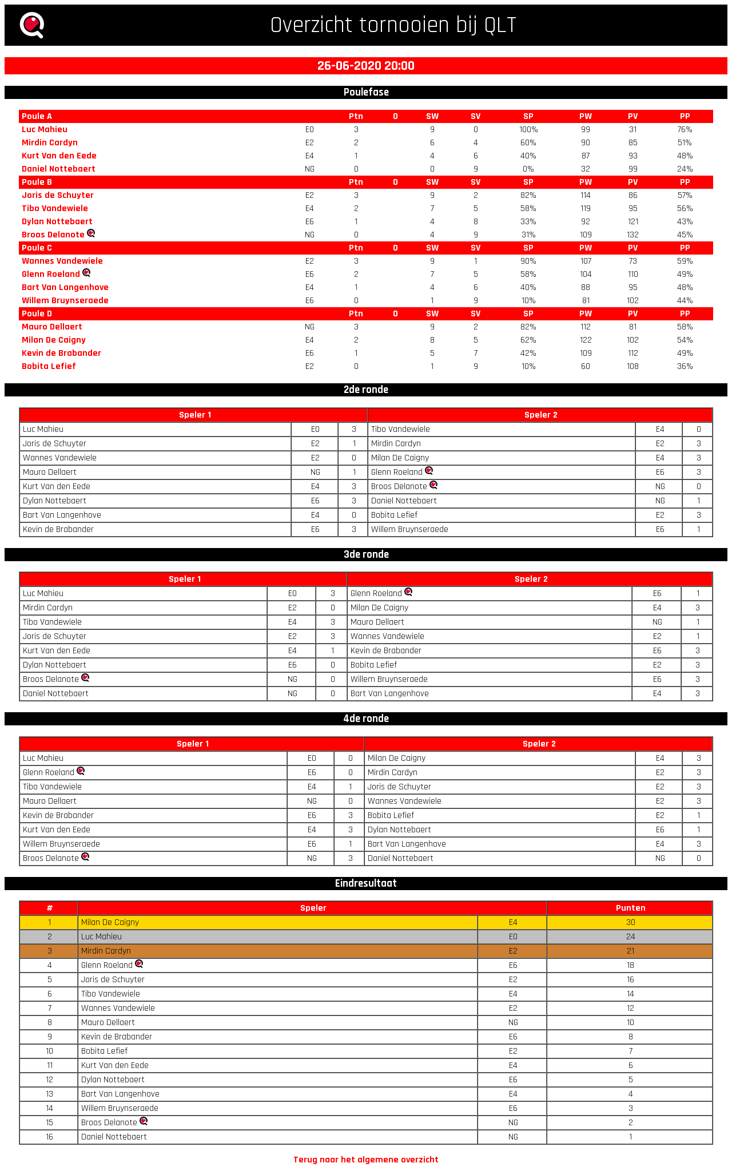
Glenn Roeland (51, 274)
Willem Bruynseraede (65, 301)
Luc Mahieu (44, 130)
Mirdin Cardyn (50, 143)
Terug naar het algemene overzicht (366, 1160)
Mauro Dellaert (52, 327)
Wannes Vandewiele (62, 261)
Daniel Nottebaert (59, 169)
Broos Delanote (53, 235)
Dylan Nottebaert (57, 222)
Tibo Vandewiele (55, 209)
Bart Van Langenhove (65, 287)
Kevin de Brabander (61, 353)
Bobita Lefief (49, 366)
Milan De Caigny (54, 340)
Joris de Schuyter (58, 195)
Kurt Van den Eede (59, 156)
